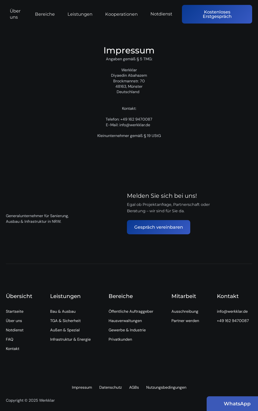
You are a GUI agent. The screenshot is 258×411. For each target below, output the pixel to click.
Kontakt (12, 348)
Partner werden (185, 320)
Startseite (14, 311)
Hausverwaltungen (125, 320)
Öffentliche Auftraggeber (131, 311)
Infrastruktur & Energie (70, 339)
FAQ (9, 339)
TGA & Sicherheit (65, 320)
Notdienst (161, 14)
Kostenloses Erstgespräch (217, 14)
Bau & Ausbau (63, 311)
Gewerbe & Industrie (127, 330)
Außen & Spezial (65, 330)
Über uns (15, 14)
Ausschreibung (184, 311)
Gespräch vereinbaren (158, 227)
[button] (47, 14)
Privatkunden (120, 339)
